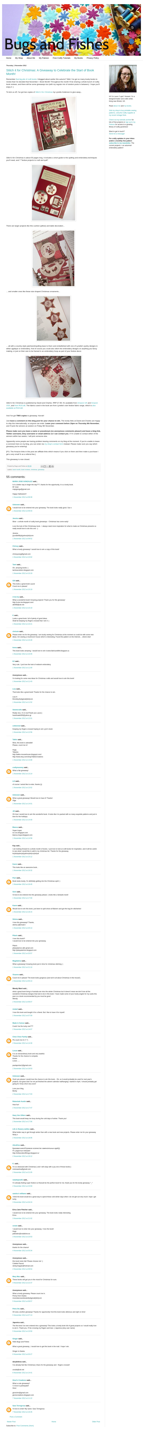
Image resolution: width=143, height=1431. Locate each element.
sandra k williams (19, 1194)
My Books (78, 58)
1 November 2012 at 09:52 (22, 539)
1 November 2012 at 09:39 (22, 497)
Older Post (96, 1422)
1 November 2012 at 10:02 (22, 557)
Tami (14, 565)
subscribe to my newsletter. (120, 143)
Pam (14, 878)
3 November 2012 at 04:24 (22, 1202)
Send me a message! (117, 134)
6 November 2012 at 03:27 (22, 1354)
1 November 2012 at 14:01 (22, 804)
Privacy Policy (93, 58)
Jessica (15, 518)
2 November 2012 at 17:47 (22, 1108)
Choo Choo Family (19, 1037)
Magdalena (16, 961)
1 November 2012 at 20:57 (22, 953)
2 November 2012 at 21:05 (22, 1172)
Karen (14, 864)
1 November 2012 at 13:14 (22, 774)
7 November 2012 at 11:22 (22, 1398)
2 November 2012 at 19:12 (22, 1156)
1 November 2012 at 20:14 (22, 928)
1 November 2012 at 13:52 (22, 788)
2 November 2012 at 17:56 (22, 1122)
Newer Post (11, 1422)
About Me (31, 58)
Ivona (14, 648)
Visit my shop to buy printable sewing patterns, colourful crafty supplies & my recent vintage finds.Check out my (123, 115)
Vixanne (15, 975)
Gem (14, 892)
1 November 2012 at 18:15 (22, 912)
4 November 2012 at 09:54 (22, 1269)
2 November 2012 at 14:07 (22, 1029)
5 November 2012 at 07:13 (22, 1315)
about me (116, 106)
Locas (14, 1051)
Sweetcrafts (17, 710)
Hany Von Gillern (19, 1115)
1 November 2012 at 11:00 (22, 668)
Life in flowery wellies (21, 1129)
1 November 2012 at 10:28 (22, 640)
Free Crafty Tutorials (61, 58)
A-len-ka (15, 597)
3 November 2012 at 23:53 (22, 1237)
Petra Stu (16, 1309)
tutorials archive (125, 120)
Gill (13, 581)
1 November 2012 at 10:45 (22, 654)
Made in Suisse (18, 1023)
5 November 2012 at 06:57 (22, 1301)
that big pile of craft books (26, 79)
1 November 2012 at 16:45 (22, 884)
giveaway (41, 469)
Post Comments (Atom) (25, 1426)
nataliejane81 (17, 1180)
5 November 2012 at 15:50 (22, 1331)
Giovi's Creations (19, 1380)
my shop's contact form (53, 444)
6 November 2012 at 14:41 (22, 1373)
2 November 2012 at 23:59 (22, 1186)
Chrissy (15, 546)
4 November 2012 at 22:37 (22, 1283)
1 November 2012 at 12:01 (22, 718)
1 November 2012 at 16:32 (22, 870)
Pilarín (15, 935)
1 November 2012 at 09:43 (22, 511)
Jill (13, 811)
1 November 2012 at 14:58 (22, 838)
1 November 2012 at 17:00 (22, 898)
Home (8, 58)
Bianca (15, 827)
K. (13, 1164)
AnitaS (15, 1009)
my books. (128, 106)
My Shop (19, 58)
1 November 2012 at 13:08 (22, 760)
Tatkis (14, 740)
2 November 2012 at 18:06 (22, 1138)
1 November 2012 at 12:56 (22, 732)
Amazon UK (82, 403)
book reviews (25, 469)
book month (16, 469)
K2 (13, 661)
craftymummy (17, 767)
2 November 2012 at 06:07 (22, 1002)
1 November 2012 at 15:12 (22, 857)
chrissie (15, 631)
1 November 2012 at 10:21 (22, 624)
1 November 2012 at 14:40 (22, 820)
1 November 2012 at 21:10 (22, 967)
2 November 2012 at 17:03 (22, 1094)
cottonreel (16, 726)
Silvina (15, 919)
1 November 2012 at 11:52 (22, 702)
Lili (13, 781)
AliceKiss (16, 1145)
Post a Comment (16, 1417)
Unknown (16, 505)
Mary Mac (16, 1277)
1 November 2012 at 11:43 (22, 681)
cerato (14, 1226)
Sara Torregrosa (18, 1406)
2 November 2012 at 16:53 (22, 1069)
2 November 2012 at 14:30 (22, 1043)
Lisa (14, 689)
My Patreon (44, 58)
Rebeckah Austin (19, 1101)
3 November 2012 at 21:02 (22, 1218)
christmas (34, 469)
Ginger (15, 1339)
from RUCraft (20, 405)
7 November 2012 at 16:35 (22, 1412)
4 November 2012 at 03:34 (22, 1251)
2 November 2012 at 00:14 (22, 981)
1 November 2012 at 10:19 (22, 573)
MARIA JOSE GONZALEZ (22, 481)
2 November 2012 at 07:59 (22, 1016)
